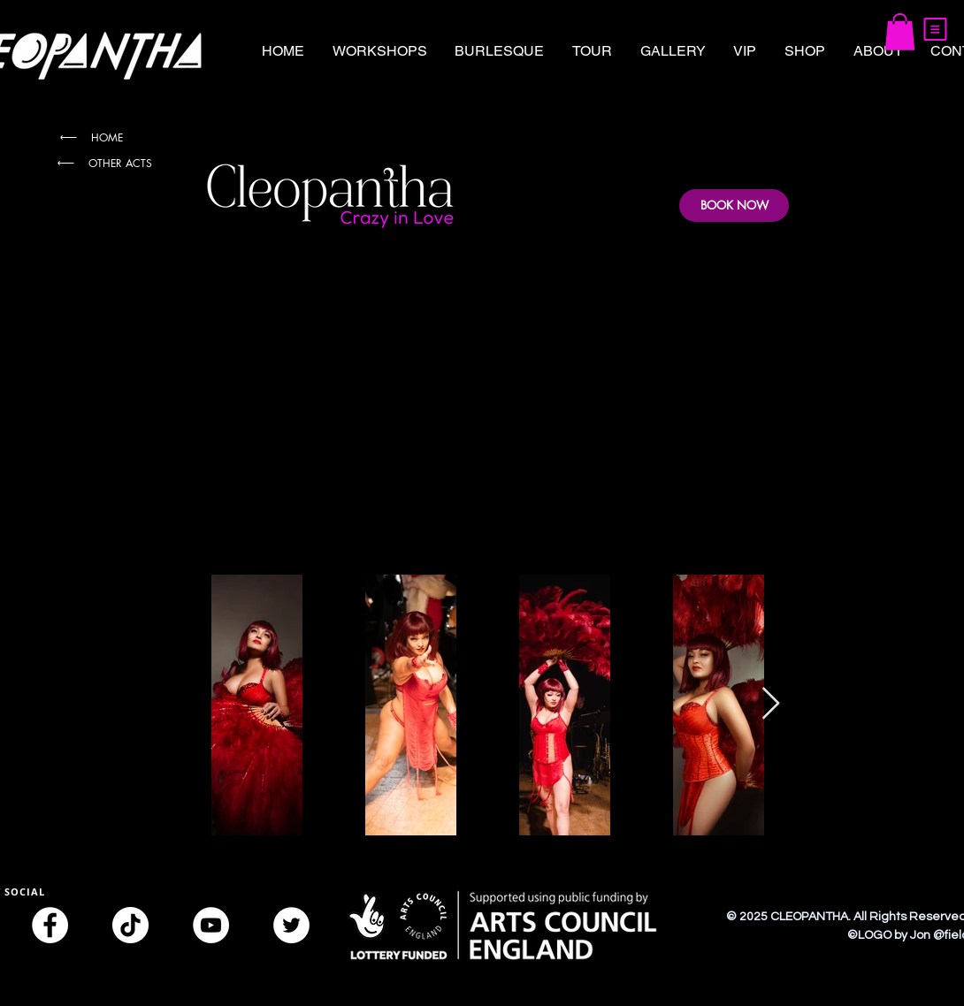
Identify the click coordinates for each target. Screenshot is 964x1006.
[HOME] (90, 137)
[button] (935, 29)
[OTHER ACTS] (103, 163)
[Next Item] (771, 704)
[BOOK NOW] (734, 205)
